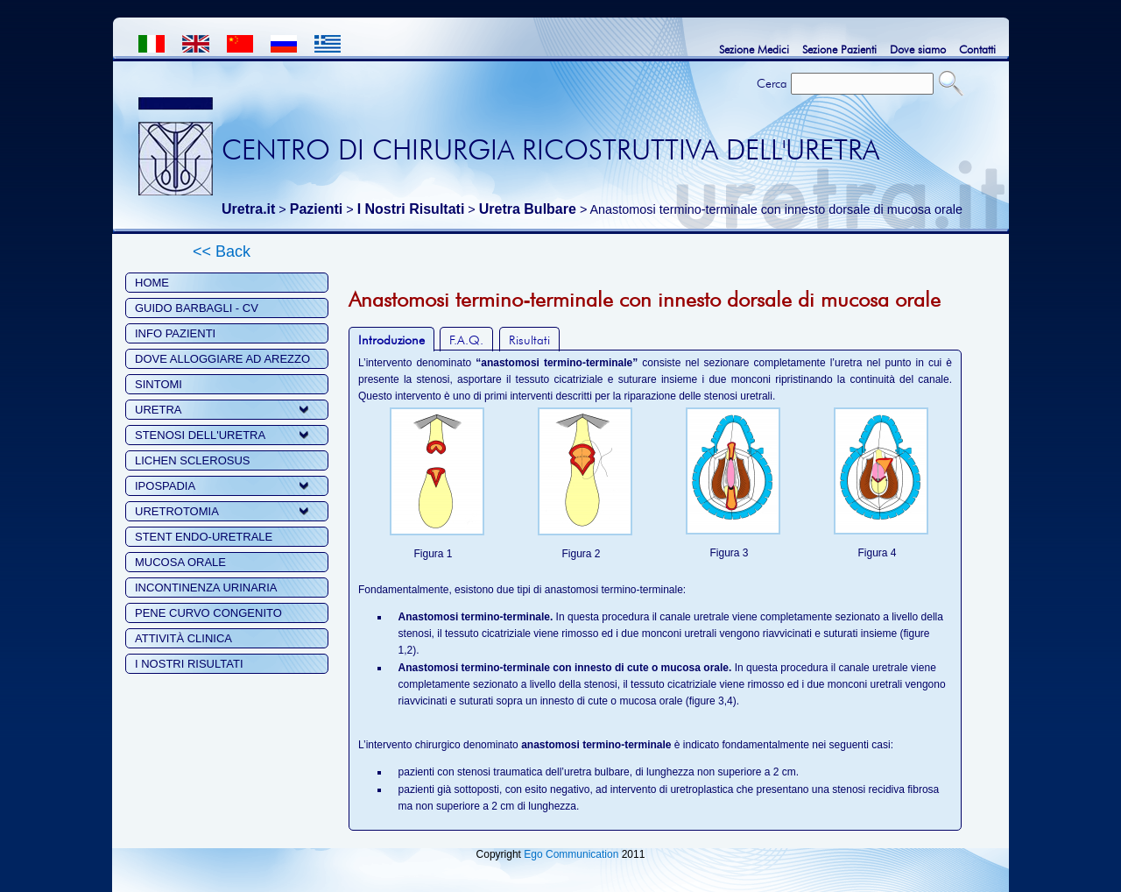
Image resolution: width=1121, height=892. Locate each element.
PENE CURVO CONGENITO (208, 612)
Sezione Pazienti (839, 49)
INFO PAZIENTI (175, 333)
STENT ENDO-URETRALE (203, 536)
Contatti (977, 49)
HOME (152, 282)
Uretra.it (248, 209)
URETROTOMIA (177, 511)
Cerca (772, 83)
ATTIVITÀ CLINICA (183, 638)
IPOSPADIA (165, 485)
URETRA (158, 409)
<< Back (221, 251)
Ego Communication (571, 854)
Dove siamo (918, 49)
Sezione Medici (754, 49)
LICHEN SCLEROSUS (192, 460)
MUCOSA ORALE (180, 562)
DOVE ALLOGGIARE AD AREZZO (222, 358)
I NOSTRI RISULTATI (189, 663)
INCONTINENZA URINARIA (206, 587)
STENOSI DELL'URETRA (200, 435)
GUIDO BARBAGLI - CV (196, 308)
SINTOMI (158, 384)
